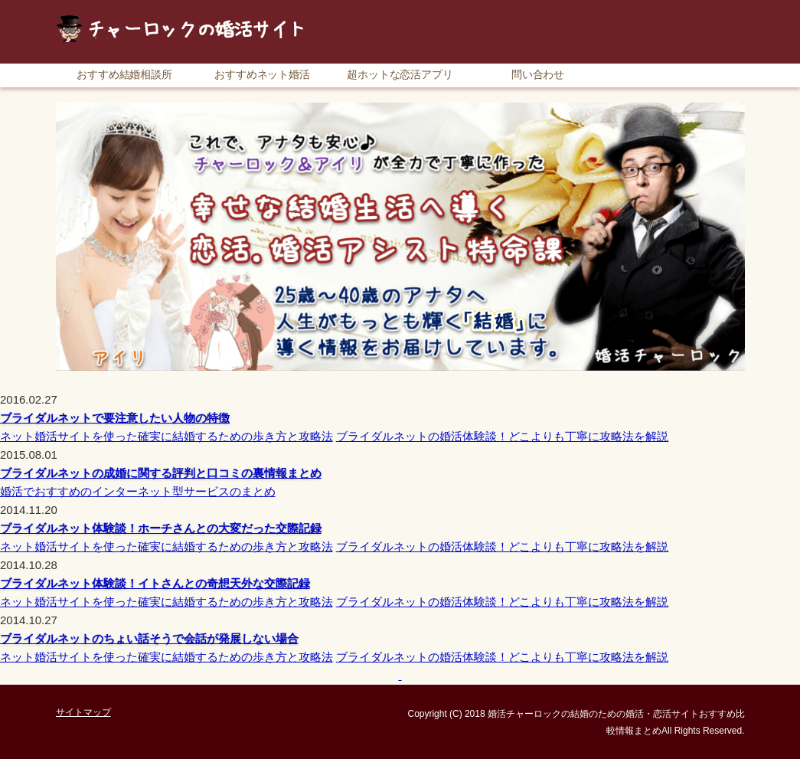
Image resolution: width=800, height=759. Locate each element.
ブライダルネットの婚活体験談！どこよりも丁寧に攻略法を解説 (502, 436)
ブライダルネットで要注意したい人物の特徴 (115, 417)
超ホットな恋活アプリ (400, 74)
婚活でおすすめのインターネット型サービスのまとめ (138, 491)
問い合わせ (538, 74)
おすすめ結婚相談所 (125, 74)
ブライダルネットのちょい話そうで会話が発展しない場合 (149, 638)
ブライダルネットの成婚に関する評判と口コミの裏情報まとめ (161, 472)
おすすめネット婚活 (262, 74)
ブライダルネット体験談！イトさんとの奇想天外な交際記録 (155, 583)
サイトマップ (710, 7)
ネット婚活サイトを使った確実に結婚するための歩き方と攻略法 (166, 436)
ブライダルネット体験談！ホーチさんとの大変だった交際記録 (161, 528)
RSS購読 (637, 7)
